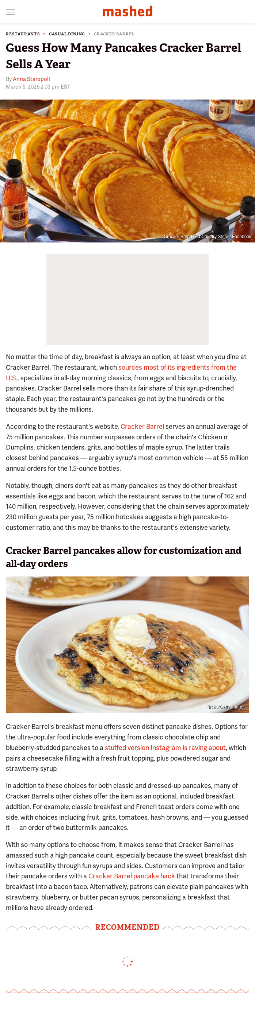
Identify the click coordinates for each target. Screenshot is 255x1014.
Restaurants (23, 34)
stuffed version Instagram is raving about (165, 747)
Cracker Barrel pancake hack (131, 876)
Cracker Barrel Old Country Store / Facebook (207, 236)
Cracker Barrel (114, 34)
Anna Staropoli (31, 79)
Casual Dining (67, 34)
